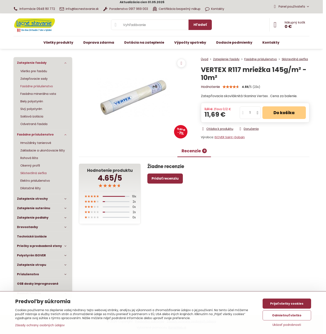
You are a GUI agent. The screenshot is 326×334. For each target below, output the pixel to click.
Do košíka (284, 113)
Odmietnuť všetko (286, 315)
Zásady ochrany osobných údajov (40, 325)
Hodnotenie (210, 86)
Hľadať (200, 24)
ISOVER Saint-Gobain (230, 137)
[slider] (109, 185)
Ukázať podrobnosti (286, 325)
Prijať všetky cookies (286, 303)
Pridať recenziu (165, 178)
